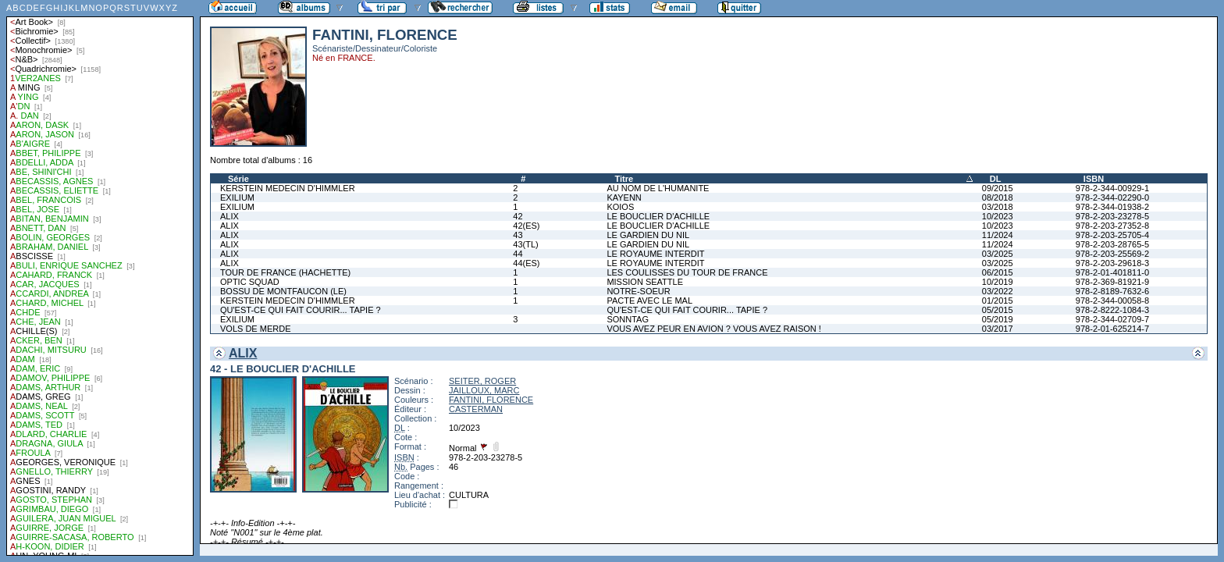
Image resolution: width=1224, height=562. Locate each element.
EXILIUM (237, 197)
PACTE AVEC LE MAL (649, 300)
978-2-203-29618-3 (1112, 263)
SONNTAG (628, 319)
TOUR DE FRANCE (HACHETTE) (285, 272)
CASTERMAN (476, 409)
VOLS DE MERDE (255, 328)
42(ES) (526, 225)
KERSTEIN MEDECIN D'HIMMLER (287, 188)
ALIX (229, 216)
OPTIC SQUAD (249, 281)
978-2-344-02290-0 (1112, 197)
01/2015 (997, 300)
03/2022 (997, 291)
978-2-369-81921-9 (1112, 281)
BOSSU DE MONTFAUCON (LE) (283, 291)
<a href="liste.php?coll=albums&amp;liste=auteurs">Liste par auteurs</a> (100, 278)
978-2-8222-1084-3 (1112, 310)
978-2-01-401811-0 (1112, 272)
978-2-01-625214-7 (1112, 328)
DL (996, 178)
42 (517, 216)
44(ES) (526, 263)
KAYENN (624, 197)
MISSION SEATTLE (645, 281)
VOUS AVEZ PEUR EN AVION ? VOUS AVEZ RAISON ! (713, 328)
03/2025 (997, 253)
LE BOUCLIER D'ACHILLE (658, 216)
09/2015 (997, 188)
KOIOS (620, 207)
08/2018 (997, 197)
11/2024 (997, 235)
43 (517, 235)
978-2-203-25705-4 (1112, 235)
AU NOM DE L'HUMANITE (658, 188)
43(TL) (525, 244)
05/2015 (997, 310)
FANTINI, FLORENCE (491, 399)
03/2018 (997, 207)
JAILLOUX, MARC (484, 390)
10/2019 (997, 281)
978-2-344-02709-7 (1112, 319)
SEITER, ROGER (482, 381)
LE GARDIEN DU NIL (648, 235)
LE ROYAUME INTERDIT (655, 253)
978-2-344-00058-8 (1112, 300)
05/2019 (997, 319)
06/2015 (997, 272)
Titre (623, 178)
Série (238, 178)
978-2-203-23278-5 (1112, 216)
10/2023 (997, 216)
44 (517, 253)
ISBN (1093, 178)
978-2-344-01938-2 (1112, 207)
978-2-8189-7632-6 (1112, 291)
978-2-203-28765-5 (1112, 244)
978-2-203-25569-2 (1112, 253)
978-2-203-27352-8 (1112, 225)
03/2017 (997, 328)
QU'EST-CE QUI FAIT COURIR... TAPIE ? (300, 310)
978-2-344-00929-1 (1112, 188)
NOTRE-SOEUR (638, 291)
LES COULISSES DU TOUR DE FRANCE (687, 272)
